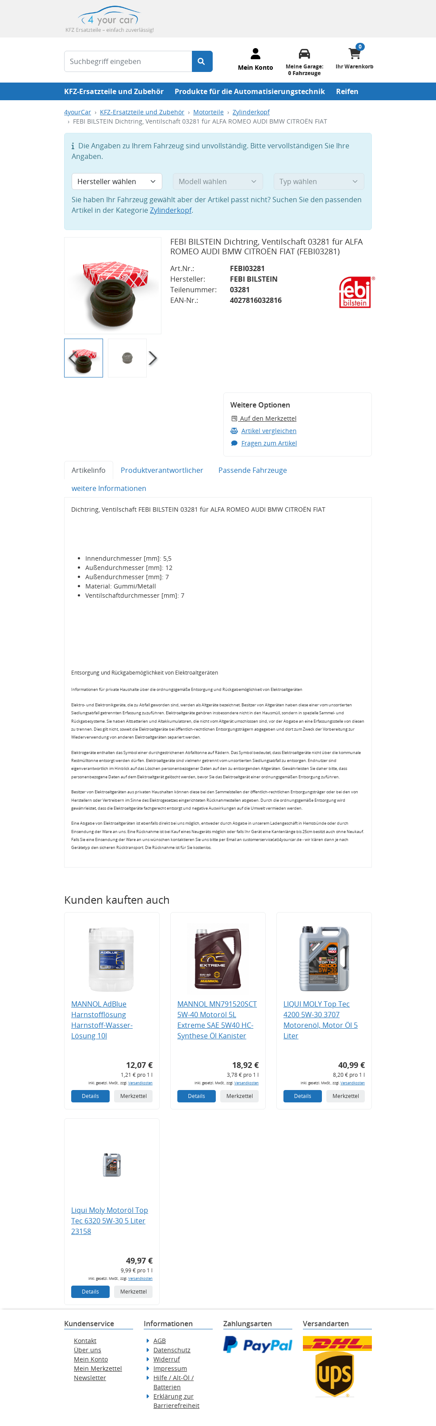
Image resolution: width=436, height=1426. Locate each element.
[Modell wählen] (218, 181)
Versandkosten (140, 1082)
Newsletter (90, 1377)
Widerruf (166, 1359)
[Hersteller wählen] (117, 181)
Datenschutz (172, 1350)
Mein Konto (91, 1359)
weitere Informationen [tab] (109, 488)
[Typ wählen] (319, 181)
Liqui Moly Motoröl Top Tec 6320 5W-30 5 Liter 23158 (109, 1220)
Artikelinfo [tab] (89, 470)
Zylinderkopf (251, 112)
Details (90, 1096)
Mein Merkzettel (98, 1368)
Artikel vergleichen (263, 430)
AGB (159, 1340)
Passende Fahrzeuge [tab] (252, 470)
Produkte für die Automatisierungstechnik (250, 91)
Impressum (170, 1368)
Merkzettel (133, 1096)
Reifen (347, 91)
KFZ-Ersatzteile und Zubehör (114, 91)
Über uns (87, 1350)
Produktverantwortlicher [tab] (162, 470)
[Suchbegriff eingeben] (128, 61)
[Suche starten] (202, 61)
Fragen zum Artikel (263, 443)
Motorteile (208, 112)
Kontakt (85, 1340)
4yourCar (77, 112)
